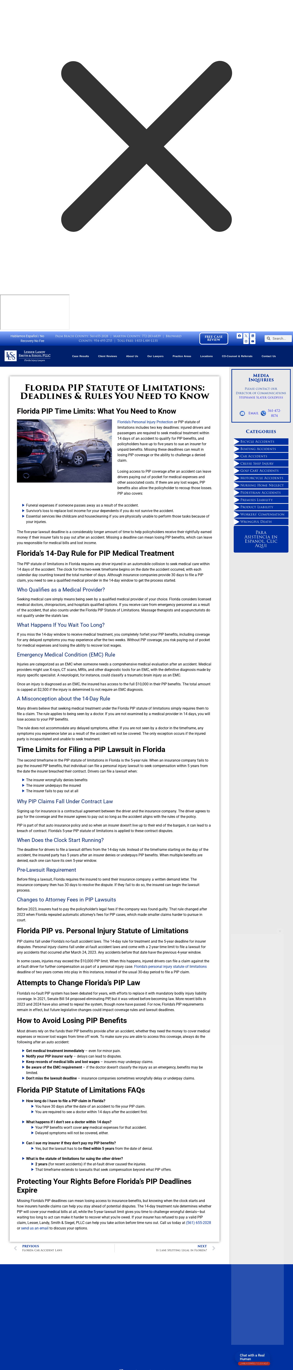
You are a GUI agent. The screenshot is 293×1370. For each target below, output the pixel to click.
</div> (35, 312)
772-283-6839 (151, 336)
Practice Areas (182, 356)
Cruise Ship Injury (257, 463)
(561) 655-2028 (198, 1223)
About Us (132, 356)
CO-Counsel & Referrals (237, 356)
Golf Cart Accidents (259, 470)
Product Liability (256, 507)
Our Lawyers (155, 356)
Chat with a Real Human (254, 1358)
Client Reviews (107, 356)
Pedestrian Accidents (260, 492)
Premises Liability (256, 499)
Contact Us (269, 356)
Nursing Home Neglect (262, 485)
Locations (206, 356)
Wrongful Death (256, 521)
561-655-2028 (99, 336)
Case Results (80, 356)
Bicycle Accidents (257, 441)
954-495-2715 (103, 340)
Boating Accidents (258, 448)
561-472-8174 (274, 413)
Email (253, 413)
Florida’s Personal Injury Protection (145, 422)
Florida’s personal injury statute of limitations (170, 966)
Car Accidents (253, 456)
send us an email (35, 1228)
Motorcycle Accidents (261, 477)
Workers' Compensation (262, 514)
